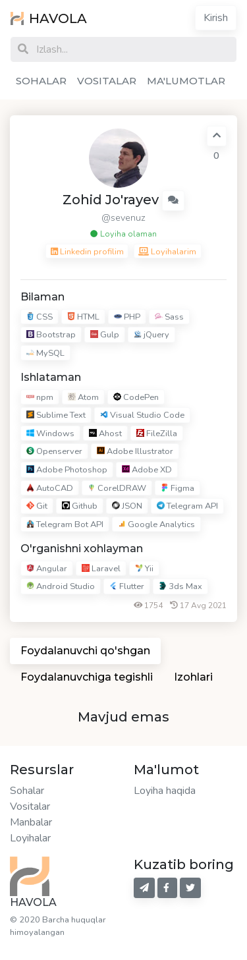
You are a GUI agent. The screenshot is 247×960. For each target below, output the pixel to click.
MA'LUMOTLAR (186, 80)
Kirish (216, 18)
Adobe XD (147, 470)
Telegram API (187, 506)
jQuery (151, 335)
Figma (177, 488)
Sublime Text (56, 415)
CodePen (136, 397)
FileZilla (156, 433)
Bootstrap (51, 335)
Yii (144, 569)
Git (36, 506)
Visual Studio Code (142, 415)
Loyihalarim (167, 252)
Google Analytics (156, 524)
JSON (127, 506)
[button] (173, 200)
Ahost (105, 433)
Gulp (104, 335)
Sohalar (27, 790)
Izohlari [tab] (193, 677)
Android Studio (60, 586)
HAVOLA (49, 18)
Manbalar (31, 822)
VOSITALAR (106, 80)
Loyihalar (30, 838)
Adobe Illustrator (135, 452)
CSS (39, 317)
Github (79, 506)
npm (39, 397)
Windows (50, 433)
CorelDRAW (117, 488)
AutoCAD (49, 488)
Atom (83, 397)
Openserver (54, 452)
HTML (83, 317)
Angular (46, 569)
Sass (169, 317)
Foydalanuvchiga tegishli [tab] (86, 677)
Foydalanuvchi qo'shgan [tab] (85, 650)
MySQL (45, 353)
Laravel (101, 569)
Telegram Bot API (64, 524)
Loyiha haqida (165, 790)
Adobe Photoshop (66, 470)
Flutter (126, 586)
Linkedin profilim (87, 252)
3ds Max (180, 586)
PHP (127, 317)
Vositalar (30, 806)
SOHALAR (41, 80)
